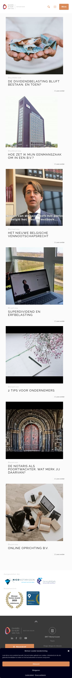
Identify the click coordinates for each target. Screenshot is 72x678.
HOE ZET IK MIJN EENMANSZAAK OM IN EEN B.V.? (35, 156)
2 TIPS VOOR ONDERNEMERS (31, 390)
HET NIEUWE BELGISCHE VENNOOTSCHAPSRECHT (28, 234)
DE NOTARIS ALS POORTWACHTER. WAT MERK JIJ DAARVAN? (34, 469)
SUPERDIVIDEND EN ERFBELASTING (24, 313)
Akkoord (36, 664)
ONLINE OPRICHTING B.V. (28, 548)
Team (52, 641)
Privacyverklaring (40, 675)
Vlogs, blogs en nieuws (52, 646)
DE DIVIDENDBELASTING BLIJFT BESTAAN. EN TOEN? (34, 83)
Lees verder (60, 91)
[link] (19, 581)
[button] (68, 651)
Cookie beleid (29, 675)
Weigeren (36, 670)
